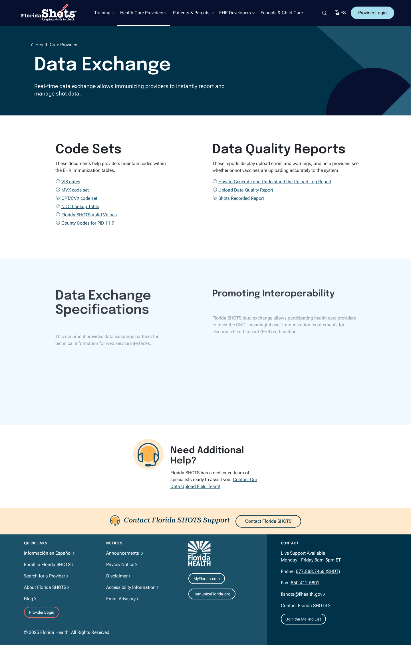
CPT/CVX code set (79, 198)
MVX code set (75, 190)
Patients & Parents (191, 12)
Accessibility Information (131, 587)
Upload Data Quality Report (245, 190)
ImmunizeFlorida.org (212, 594)
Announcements (123, 553)
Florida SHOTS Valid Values (89, 214)
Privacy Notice (120, 564)
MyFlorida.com (207, 578)
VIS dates (70, 181)
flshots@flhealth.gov (301, 594)
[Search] (324, 13)
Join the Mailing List (303, 619)
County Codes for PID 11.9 (87, 223)
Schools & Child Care (282, 12)
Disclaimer (117, 576)
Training (102, 12)
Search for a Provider (44, 576)
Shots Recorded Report (241, 198)
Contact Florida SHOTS (268, 521)
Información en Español (48, 553)
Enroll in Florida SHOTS (47, 564)
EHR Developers (235, 12)
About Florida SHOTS (45, 587)
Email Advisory (121, 598)
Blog (28, 598)
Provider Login (372, 12)
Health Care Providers (141, 12)
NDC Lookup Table (80, 206)
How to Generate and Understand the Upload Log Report (274, 181)
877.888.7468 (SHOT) (318, 571)
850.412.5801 (305, 582)
